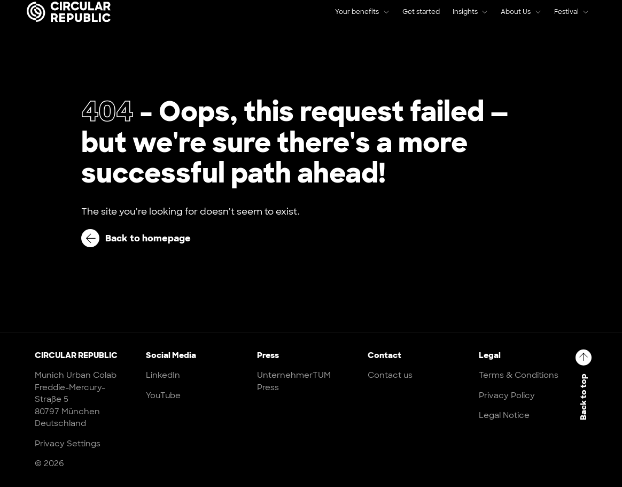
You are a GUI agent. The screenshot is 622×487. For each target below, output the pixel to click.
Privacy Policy (507, 395)
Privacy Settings (67, 443)
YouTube (163, 395)
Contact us (390, 375)
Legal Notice (504, 415)
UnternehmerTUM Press (294, 381)
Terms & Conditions (518, 375)
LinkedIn (163, 375)
